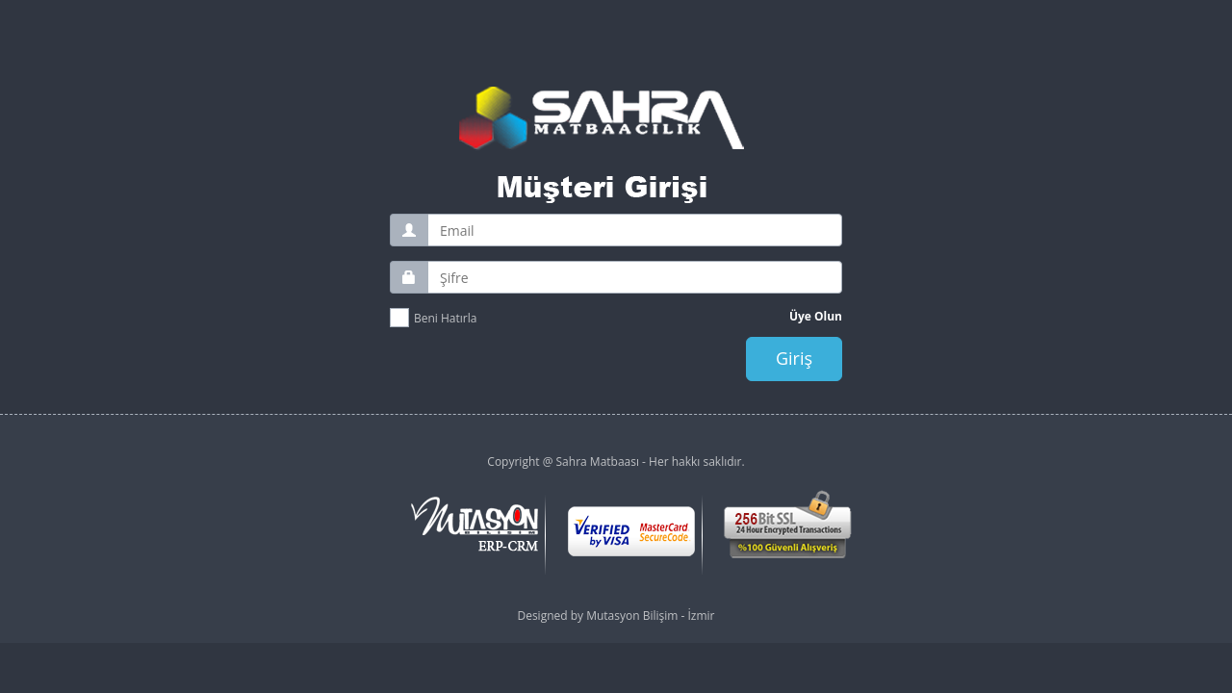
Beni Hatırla (445, 318)
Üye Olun (815, 316)
